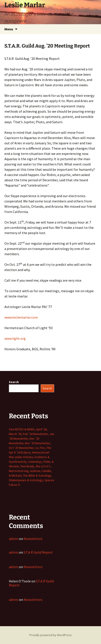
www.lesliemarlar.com (21, 317)
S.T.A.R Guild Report (38, 552)
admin (13, 538)
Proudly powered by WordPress (50, 635)
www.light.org (15, 338)
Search (14, 382)
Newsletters (33, 538)
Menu (8, 29)
